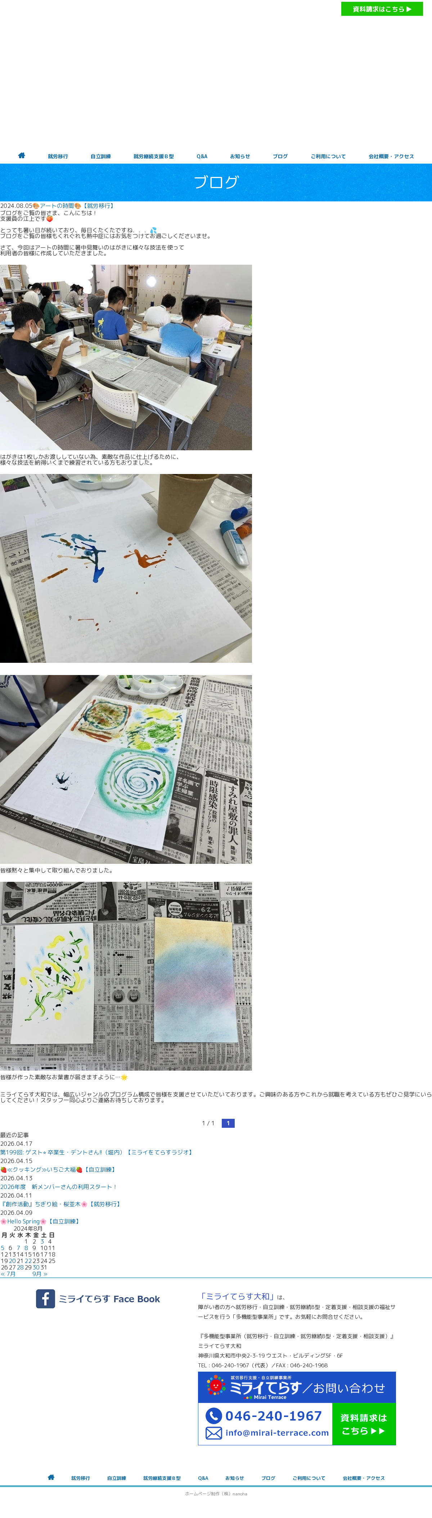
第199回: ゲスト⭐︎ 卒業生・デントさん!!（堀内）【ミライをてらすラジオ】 (97, 1152)
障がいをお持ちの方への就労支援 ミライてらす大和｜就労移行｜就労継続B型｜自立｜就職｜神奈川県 (202, 29)
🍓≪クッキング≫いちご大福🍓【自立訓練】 (58, 1169)
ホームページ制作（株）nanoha (216, 1494)
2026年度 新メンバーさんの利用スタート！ (59, 1187)
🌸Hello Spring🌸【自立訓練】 (40, 1221)
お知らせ (240, 156)
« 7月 (8, 1274)
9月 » (40, 1274)
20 (12, 1261)
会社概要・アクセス (391, 156)
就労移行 (58, 156)
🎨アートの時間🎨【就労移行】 (74, 206)
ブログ (280, 156)
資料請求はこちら (382, 9)
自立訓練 (101, 156)
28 (20, 1267)
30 (36, 1267)
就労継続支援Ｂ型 (154, 156)
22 (28, 1261)
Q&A (202, 156)
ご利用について (328, 156)
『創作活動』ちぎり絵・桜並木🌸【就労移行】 (61, 1204)
